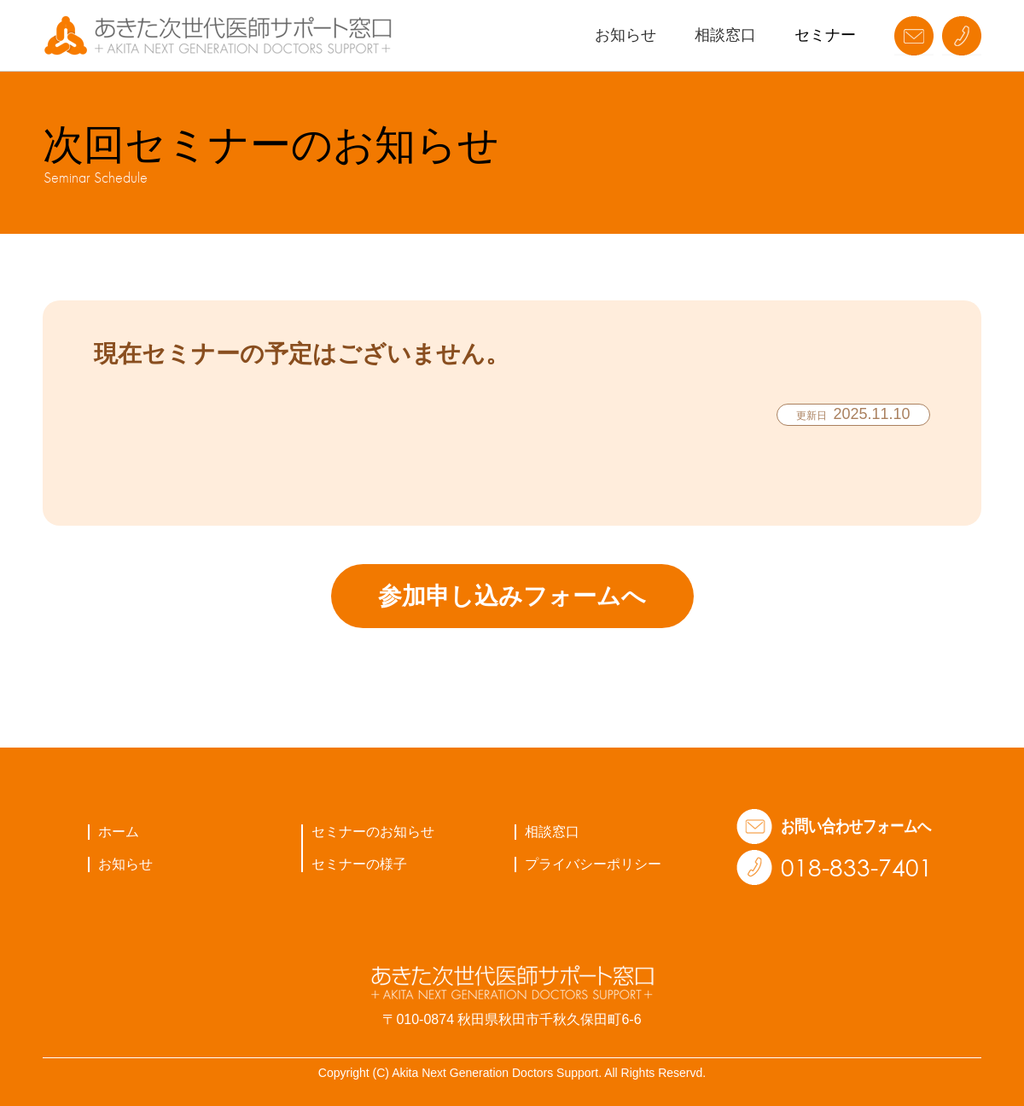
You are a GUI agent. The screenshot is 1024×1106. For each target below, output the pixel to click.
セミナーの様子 (359, 864)
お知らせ (625, 35)
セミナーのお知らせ (372, 831)
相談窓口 (725, 35)
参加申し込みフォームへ (512, 596)
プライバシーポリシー (593, 864)
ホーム (118, 831)
